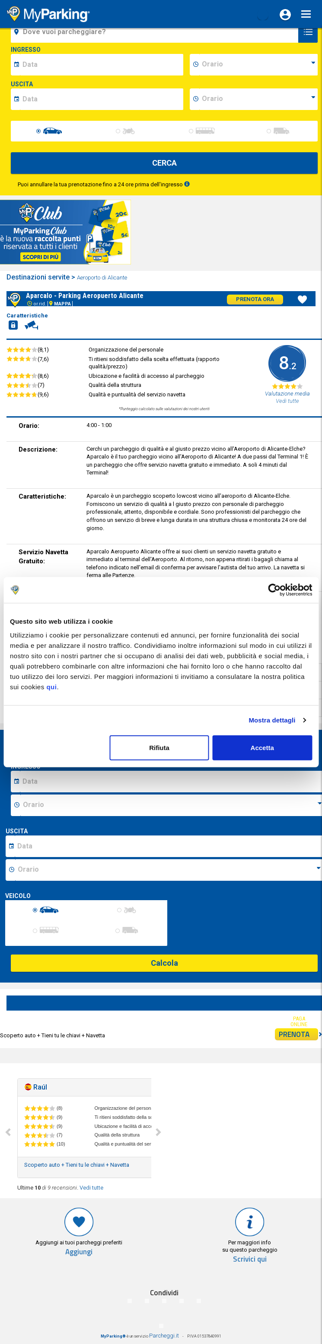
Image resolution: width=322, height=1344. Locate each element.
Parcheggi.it (164, 1335)
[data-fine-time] (258, 99)
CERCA (164, 162)
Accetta (262, 747)
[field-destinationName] (156, 32)
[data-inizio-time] (258, 64)
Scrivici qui (250, 1259)
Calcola (164, 962)
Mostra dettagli (272, 720)
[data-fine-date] (101, 99)
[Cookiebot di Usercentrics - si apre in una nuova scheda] (274, 590)
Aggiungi (78, 1252)
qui (51, 686)
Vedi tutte (91, 1187)
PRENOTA (298, 1034)
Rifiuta (159, 747)
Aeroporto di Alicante (102, 277)
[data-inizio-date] (101, 64)
